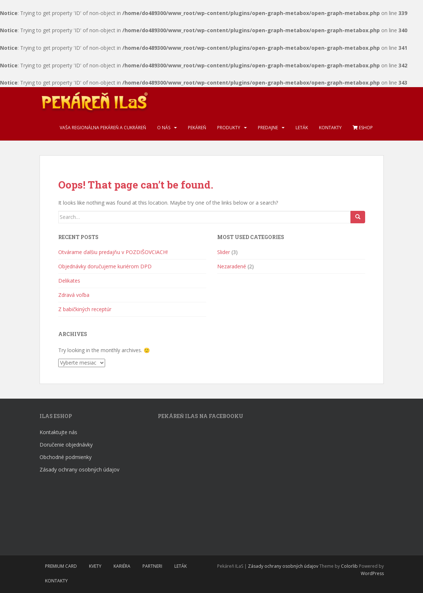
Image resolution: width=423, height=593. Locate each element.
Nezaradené (231, 266)
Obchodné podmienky (66, 457)
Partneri (152, 566)
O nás (163, 127)
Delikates (69, 280)
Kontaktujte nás (58, 432)
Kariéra (122, 566)
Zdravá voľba (73, 294)
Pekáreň (197, 127)
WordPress (372, 573)
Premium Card (61, 566)
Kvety (95, 566)
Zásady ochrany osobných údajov (79, 469)
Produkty (228, 127)
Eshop (363, 127)
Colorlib (349, 566)
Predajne (268, 127)
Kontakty (330, 127)
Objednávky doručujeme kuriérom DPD (105, 266)
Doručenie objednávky (66, 444)
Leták (302, 127)
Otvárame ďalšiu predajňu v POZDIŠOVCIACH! (113, 252)
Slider (223, 252)
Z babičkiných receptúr (84, 309)
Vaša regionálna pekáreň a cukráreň (103, 127)
